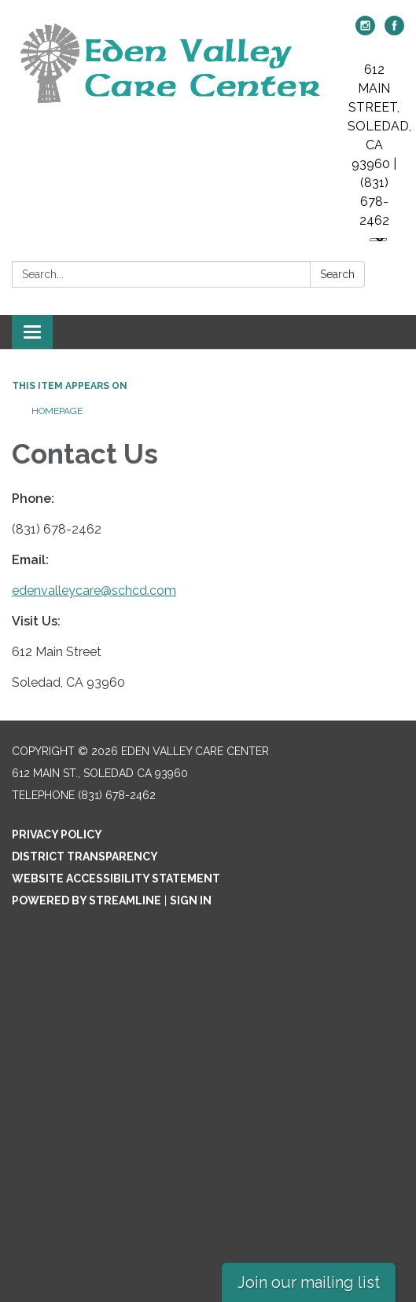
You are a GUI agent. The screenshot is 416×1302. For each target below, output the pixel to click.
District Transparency (85, 856)
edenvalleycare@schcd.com (94, 590)
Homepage (57, 410)
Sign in (191, 900)
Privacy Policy (57, 834)
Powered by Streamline (86, 900)
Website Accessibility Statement (116, 878)
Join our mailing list (308, 1282)
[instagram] (365, 31)
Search (337, 274)
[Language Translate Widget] (378, 239)
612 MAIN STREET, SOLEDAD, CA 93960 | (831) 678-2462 (379, 145)
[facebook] (394, 31)
